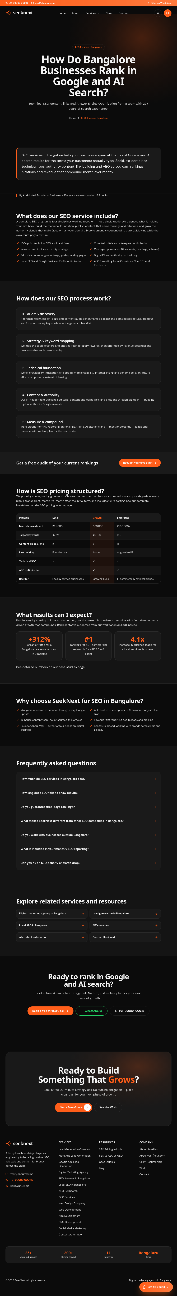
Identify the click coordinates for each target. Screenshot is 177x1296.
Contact (124, 13)
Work (142, 1168)
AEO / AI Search (68, 1191)
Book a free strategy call (50, 1011)
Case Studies (107, 1162)
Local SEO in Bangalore (52, 925)
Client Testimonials (150, 1162)
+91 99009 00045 (21, 1180)
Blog (101, 1168)
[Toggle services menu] (98, 13)
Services (91, 13)
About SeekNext (149, 1149)
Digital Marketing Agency (73, 1172)
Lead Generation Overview (75, 1149)
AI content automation (52, 937)
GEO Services (67, 1197)
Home (62, 13)
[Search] (167, 13)
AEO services (125, 925)
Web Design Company (72, 1203)
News (109, 13)
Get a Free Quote (75, 1109)
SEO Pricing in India (110, 1149)
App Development (69, 1216)
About (76, 13)
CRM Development (70, 1222)
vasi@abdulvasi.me (21, 1174)
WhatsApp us (92, 1011)
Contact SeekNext (125, 937)
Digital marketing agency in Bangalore (52, 913)
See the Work (108, 1109)
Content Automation (71, 1234)
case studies (68, 667)
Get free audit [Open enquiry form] (156, 1287)
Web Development (70, 1209)
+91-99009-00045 (130, 1011)
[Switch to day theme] (158, 13)
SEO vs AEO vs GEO (111, 1155)
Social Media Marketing (72, 1228)
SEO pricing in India (52, 505)
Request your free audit (140, 462)
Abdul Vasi (29, 195)
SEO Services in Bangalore (74, 1178)
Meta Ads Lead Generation (75, 1155)
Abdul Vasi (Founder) (152, 1155)
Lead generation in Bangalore (125, 913)
